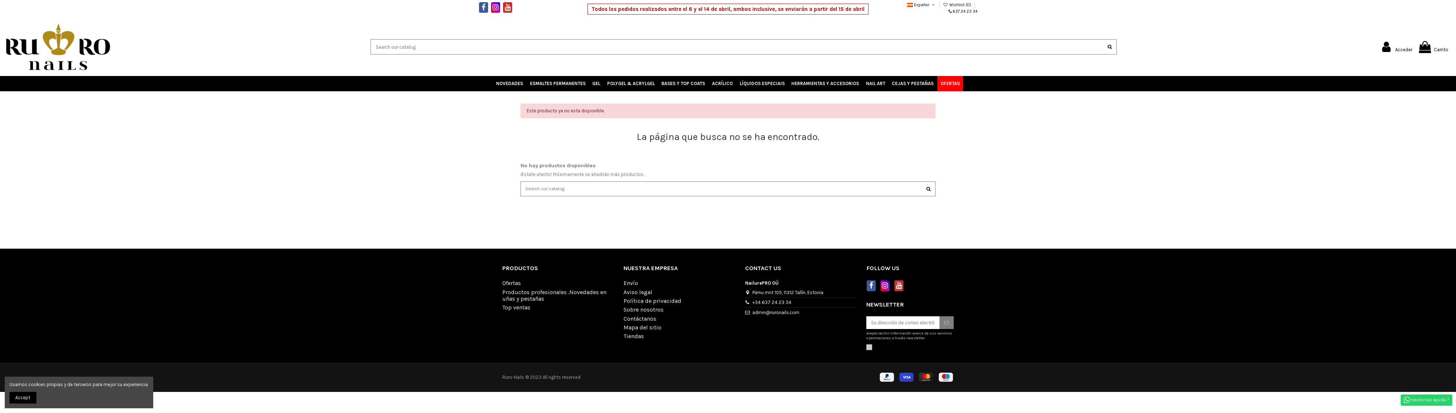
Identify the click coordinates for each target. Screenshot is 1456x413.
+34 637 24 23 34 (771, 303)
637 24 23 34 (965, 11)
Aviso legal (638, 292)
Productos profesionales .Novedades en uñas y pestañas (554, 295)
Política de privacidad (652, 301)
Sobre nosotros (644, 310)
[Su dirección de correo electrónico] (902, 323)
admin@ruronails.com (775, 313)
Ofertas (511, 284)
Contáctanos (640, 319)
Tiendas (634, 337)
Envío (631, 284)
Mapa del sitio (642, 328)
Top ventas (516, 308)
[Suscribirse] (946, 323)
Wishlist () (957, 5)
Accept (22, 397)
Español (921, 5)
